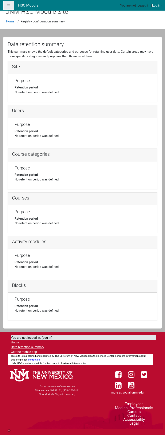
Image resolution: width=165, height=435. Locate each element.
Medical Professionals (134, 408)
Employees (134, 404)
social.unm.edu (133, 392)
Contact (134, 415)
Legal (134, 423)
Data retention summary (27, 347)
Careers (134, 411)
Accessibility (134, 419)
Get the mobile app (24, 352)
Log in (156, 5)
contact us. (34, 359)
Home (10, 21)
